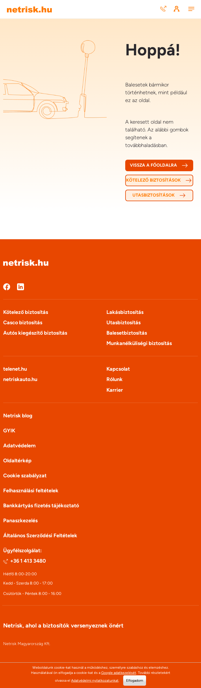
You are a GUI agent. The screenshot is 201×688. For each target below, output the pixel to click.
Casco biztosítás (22, 322)
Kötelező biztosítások (159, 180)
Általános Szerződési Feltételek (40, 535)
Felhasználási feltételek (30, 490)
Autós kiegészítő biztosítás (35, 333)
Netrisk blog (17, 415)
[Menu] (191, 9)
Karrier (114, 390)
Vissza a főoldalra (159, 165)
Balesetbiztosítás (126, 333)
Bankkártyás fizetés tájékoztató (41, 505)
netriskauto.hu (20, 379)
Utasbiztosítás (123, 322)
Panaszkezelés (20, 520)
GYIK (9, 430)
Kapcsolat (118, 369)
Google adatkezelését (118, 673)
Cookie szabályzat (25, 475)
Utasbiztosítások (159, 195)
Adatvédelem (19, 445)
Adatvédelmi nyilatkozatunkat (95, 680)
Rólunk (114, 379)
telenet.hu (15, 369)
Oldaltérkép (17, 460)
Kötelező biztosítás (25, 312)
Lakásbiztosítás (124, 312)
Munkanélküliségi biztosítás (139, 343)
